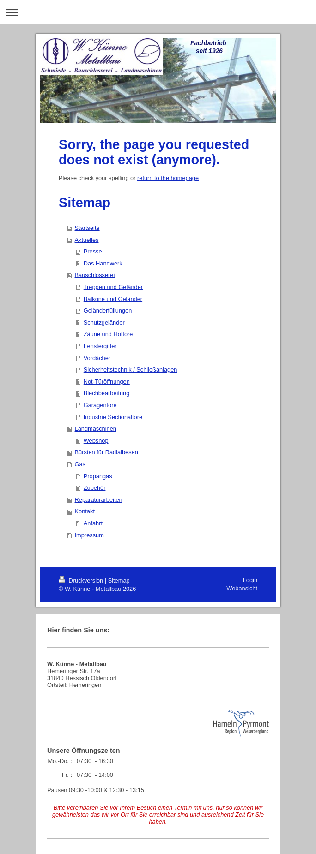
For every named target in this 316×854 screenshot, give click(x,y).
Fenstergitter (100, 346)
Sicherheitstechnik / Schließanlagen (130, 369)
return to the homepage (168, 177)
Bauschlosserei (95, 274)
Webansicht (241, 588)
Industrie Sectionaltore (113, 417)
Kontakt (85, 511)
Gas (80, 464)
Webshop (96, 440)
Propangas (98, 476)
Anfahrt (93, 523)
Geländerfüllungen (108, 310)
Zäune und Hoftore (108, 334)
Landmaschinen (95, 428)
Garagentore (100, 405)
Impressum (89, 535)
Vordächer (97, 358)
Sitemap (119, 580)
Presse (93, 251)
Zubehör (95, 487)
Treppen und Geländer (113, 286)
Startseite (87, 227)
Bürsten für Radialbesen (106, 452)
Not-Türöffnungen (107, 381)
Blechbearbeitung (107, 393)
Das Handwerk (103, 263)
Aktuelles (87, 239)
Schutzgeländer (104, 322)
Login (250, 580)
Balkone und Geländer (113, 298)
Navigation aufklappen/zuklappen (158, 12)
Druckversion (82, 580)
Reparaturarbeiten (98, 499)
